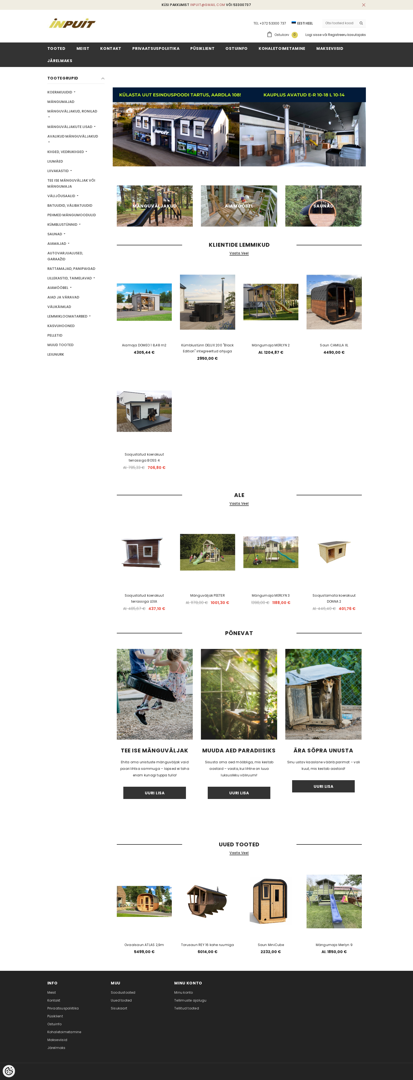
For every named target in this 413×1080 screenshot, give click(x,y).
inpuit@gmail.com (207, 4)
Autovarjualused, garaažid (65, 256)
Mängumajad (60, 101)
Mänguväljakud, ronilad (72, 111)
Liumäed (55, 161)
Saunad (55, 234)
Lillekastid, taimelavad (70, 278)
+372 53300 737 (272, 23)
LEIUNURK (55, 354)
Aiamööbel (58, 287)
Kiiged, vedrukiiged (66, 151)
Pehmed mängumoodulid (71, 215)
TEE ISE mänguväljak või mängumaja (71, 183)
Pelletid (54, 335)
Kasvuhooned (61, 325)
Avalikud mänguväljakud (72, 136)
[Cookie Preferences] (9, 1071)
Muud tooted (60, 344)
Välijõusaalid (61, 196)
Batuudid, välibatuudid (69, 205)
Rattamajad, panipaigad (71, 268)
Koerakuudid (60, 92)
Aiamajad (57, 243)
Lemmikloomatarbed (67, 316)
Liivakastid (58, 170)
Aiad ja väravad (63, 297)
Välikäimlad (59, 306)
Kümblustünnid (62, 224)
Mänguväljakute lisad (70, 126)
